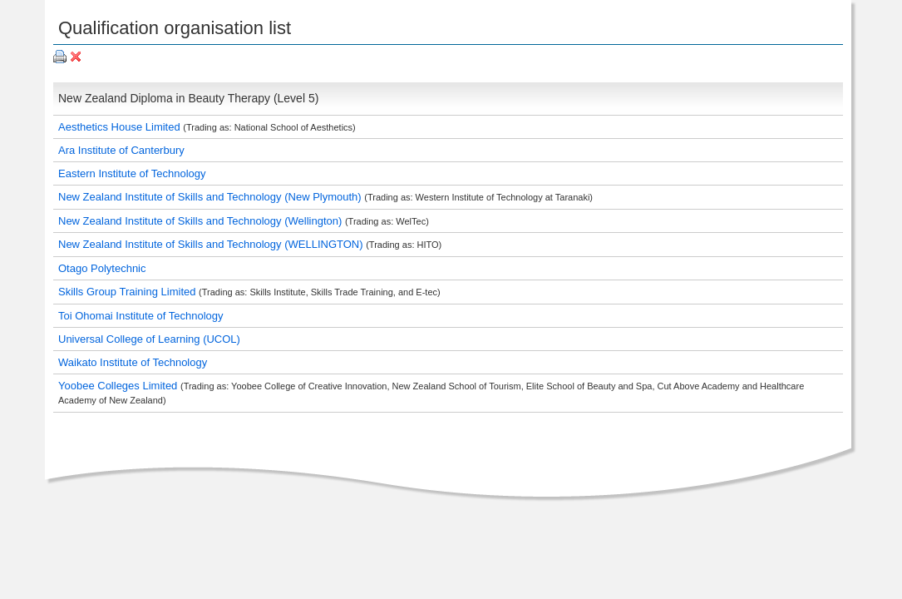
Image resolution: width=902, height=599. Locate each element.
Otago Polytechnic (102, 268)
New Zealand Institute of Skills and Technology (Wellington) (201, 221)
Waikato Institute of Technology (132, 362)
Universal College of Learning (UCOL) (149, 339)
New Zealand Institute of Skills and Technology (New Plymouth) (211, 197)
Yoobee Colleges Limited (119, 385)
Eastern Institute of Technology (132, 173)
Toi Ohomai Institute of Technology (141, 315)
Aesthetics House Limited (120, 127)
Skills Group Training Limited (128, 291)
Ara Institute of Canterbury (121, 150)
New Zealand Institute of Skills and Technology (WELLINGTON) (212, 244)
